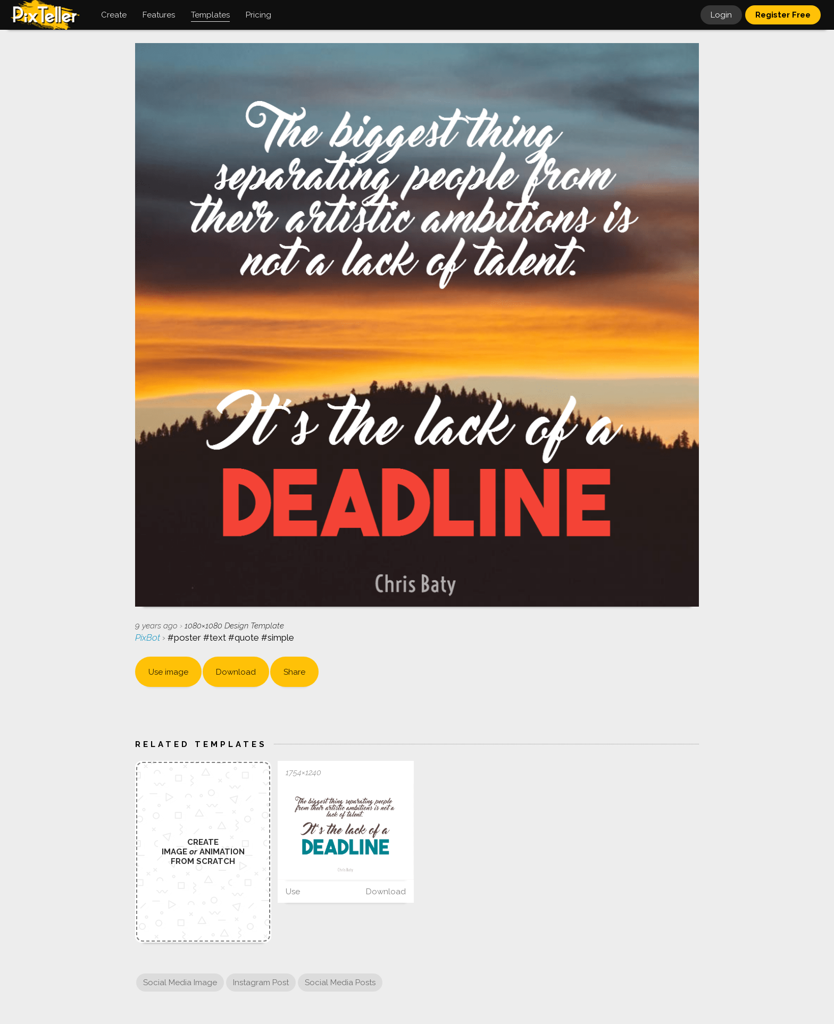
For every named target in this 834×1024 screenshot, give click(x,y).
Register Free (783, 15)
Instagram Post (261, 982)
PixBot (148, 637)
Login (721, 15)
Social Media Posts (340, 982)
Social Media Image (180, 982)
